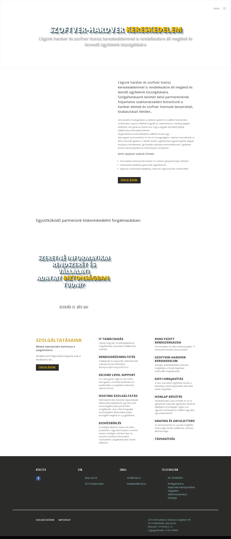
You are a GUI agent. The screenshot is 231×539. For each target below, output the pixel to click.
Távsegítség (165, 439)
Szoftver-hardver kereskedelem (170, 359)
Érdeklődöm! (129, 180)
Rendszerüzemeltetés (117, 357)
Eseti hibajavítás (169, 379)
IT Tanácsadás (111, 339)
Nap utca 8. (91, 477)
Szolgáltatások (45, 519)
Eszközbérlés (110, 423)
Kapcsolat (65, 519)
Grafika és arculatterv (175, 421)
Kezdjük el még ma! (73, 306)
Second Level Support (117, 375)
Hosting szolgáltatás (118, 396)
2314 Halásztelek (94, 483)
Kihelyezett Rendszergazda (168, 340)
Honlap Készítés (168, 397)
